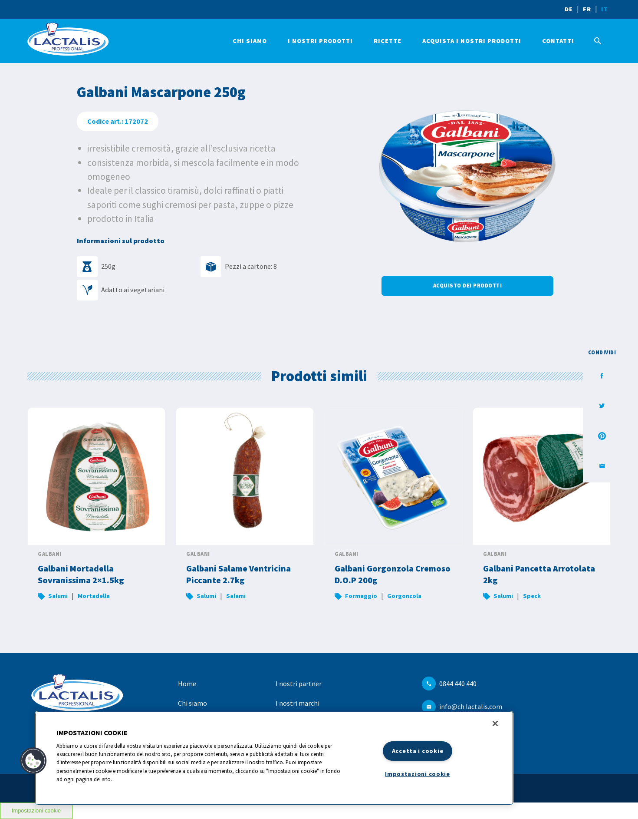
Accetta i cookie (418, 751)
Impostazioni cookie (417, 774)
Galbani (50, 554)
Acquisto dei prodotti (467, 285)
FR (587, 9)
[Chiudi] (495, 723)
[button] (33, 761)
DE (569, 9)
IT (604, 9)
